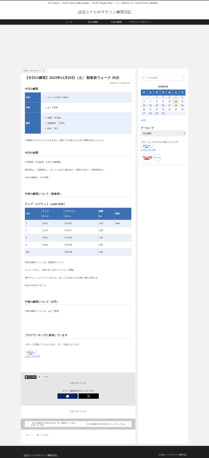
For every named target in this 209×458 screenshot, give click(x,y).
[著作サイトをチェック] (75, 396)
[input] (163, 78)
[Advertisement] (104, 46)
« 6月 (143, 120)
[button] (182, 77)
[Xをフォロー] (81, 396)
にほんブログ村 (32, 356)
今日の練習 (31, 377)
